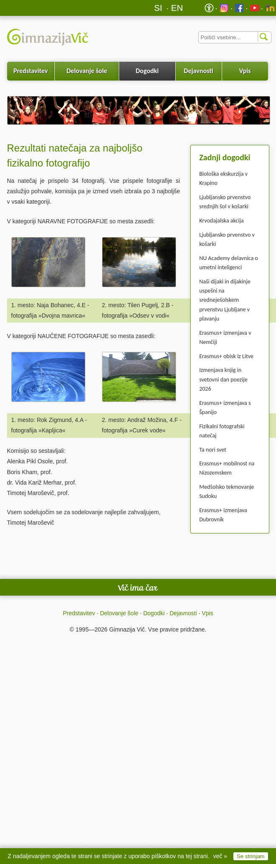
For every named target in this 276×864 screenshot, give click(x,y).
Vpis (245, 71)
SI (158, 8)
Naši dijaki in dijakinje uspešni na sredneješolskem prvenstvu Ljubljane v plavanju (224, 300)
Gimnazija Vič (127, 629)
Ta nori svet (212, 449)
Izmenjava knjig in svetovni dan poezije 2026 (223, 379)
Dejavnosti (198, 71)
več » (220, 856)
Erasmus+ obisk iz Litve (226, 356)
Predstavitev (30, 71)
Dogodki (147, 71)
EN (177, 8)
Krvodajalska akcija (221, 220)
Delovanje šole (86, 71)
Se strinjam (251, 856)
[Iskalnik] (235, 37)
